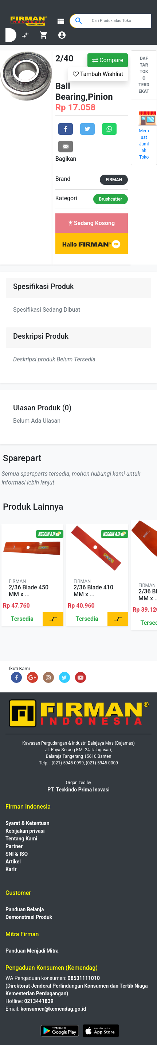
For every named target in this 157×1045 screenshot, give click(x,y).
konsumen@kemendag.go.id (53, 1009)
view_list (60, 21)
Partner (14, 846)
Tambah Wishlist (98, 74)
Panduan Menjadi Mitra (32, 951)
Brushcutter (110, 199)
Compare (107, 60)
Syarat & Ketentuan (27, 823)
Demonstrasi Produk (28, 917)
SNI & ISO (16, 854)
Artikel (13, 861)
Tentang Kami (21, 838)
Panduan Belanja (24, 909)
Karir (10, 869)
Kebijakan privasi (24, 831)
